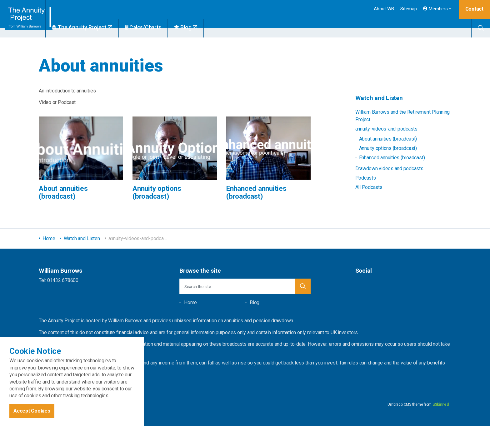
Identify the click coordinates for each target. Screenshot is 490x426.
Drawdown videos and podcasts (389, 168)
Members (435, 9)
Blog (200, 27)
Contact (474, 9)
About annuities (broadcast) (388, 139)
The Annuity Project (97, 27)
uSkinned (440, 404)
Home (190, 302)
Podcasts (365, 178)
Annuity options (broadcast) (388, 148)
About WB (384, 9)
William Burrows (30, 18)
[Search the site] (245, 286)
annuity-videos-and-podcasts (386, 129)
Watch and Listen (379, 98)
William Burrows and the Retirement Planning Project (402, 115)
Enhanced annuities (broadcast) (392, 158)
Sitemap (408, 9)
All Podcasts (368, 187)
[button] (303, 286)
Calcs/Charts (158, 27)
